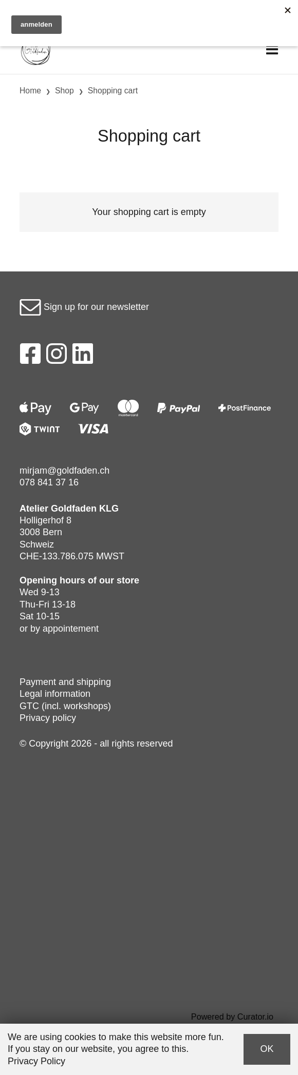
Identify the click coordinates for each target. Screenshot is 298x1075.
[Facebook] (30, 356)
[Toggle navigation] (272, 50)
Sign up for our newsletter (84, 307)
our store (119, 580)
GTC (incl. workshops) (65, 706)
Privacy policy (48, 718)
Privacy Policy (36, 1061)
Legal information (55, 694)
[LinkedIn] (83, 356)
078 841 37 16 (49, 482)
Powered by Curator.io (232, 1016)
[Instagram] (56, 356)
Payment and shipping (65, 682)
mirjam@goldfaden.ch (64, 470)
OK (266, 1049)
